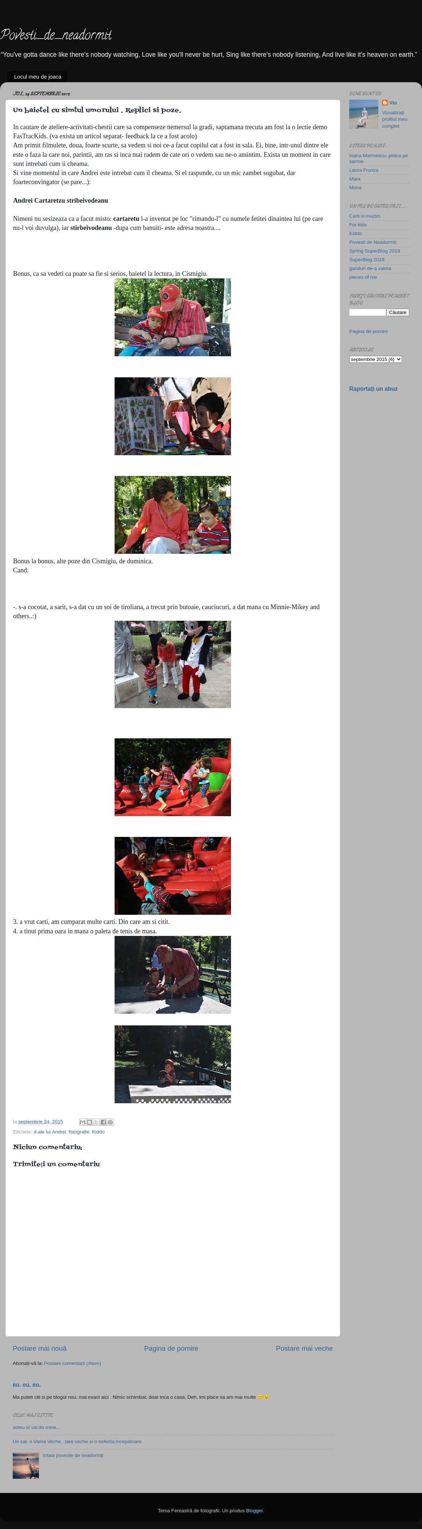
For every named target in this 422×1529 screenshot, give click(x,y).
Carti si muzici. (365, 216)
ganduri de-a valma (370, 268)
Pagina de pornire (171, 1348)
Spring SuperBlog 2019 (374, 251)
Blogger (254, 1510)
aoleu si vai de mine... (36, 1427)
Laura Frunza (363, 170)
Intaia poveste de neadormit (73, 1455)
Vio (393, 103)
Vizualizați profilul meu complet (394, 119)
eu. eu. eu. (27, 1385)
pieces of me (363, 277)
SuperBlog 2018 (367, 259)
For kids (358, 224)
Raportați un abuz (373, 389)
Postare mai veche (304, 1348)
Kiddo (98, 1132)
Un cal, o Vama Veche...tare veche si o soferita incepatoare (77, 1441)
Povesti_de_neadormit (55, 36)
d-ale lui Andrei (49, 1132)
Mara (355, 179)
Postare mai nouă (40, 1348)
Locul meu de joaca (37, 77)
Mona (355, 187)
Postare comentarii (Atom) (72, 1363)
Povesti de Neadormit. (373, 242)
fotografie (79, 1132)
